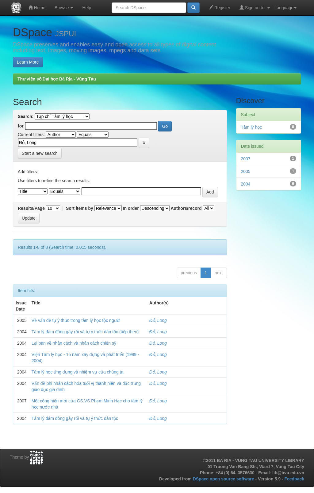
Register (219, 7)
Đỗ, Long (158, 320)
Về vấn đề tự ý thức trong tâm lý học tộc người (76, 320)
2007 (246, 158)
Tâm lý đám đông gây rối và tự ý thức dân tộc (75, 418)
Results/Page (31, 208)
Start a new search (40, 153)
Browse (64, 7)
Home (37, 7)
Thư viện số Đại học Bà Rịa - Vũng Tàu (56, 78)
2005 (246, 171)
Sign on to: (254, 7)
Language (285, 7)
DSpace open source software (224, 478)
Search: (25, 116)
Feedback (294, 478)
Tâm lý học (251, 127)
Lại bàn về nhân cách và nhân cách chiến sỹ (74, 343)
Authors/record (185, 208)
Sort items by (79, 208)
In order (131, 208)
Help (86, 7)
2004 (246, 184)
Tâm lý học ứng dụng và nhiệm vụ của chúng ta (77, 372)
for (21, 125)
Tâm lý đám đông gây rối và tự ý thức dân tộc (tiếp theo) (85, 331)
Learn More (28, 62)
